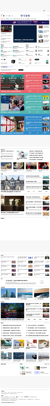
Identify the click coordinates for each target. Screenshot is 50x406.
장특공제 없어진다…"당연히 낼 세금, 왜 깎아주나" (24, 39)
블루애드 (15, 392)
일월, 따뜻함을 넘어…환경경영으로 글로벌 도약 (43, 348)
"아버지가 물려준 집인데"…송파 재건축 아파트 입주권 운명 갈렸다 (31, 360)
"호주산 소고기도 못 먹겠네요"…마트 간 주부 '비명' (6, 270)
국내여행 (34, 319)
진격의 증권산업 (5, 299)
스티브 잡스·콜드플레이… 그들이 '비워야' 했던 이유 (34, 202)
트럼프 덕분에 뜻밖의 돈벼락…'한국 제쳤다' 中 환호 (6, 262)
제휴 (4, 396)
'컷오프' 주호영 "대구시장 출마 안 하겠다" (6, 36)
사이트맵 (14, 396)
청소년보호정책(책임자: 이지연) (33, 396)
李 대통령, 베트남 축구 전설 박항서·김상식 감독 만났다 (31, 170)
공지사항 (21, 364)
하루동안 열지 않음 (45, 22)
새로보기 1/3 (47, 255)
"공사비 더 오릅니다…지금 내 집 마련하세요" (43, 360)
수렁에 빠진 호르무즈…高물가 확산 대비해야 (43, 48)
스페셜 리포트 (3, 287)
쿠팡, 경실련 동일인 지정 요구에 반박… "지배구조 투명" (46, 36)
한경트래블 (2, 301)
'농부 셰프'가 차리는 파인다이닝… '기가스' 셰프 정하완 (34, 309)
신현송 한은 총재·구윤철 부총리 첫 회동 (22, 270)
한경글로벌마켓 (7, 18)
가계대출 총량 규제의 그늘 (29, 55)
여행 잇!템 (46, 319)
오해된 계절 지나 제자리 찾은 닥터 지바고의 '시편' (34, 186)
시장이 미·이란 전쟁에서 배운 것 (30, 51)
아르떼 (2, 173)
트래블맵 (29, 319)
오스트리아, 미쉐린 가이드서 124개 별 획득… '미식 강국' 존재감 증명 (33, 315)
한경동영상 (2, 218)
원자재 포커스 (2, 46)
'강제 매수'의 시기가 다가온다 (5, 360)
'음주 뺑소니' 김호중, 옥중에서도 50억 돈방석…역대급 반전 (37, 330)
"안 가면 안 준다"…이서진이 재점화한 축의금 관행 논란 (16, 280)
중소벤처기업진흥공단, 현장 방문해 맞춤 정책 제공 (18, 348)
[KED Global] (9, 15)
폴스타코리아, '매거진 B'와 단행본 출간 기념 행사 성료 (39, 274)
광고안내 (12, 392)
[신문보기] (1, 15)
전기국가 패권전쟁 (22, 299)
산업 (19, 18)
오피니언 (14, 18)
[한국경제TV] (4, 15)
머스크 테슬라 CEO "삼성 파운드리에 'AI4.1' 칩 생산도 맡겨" (5, 42)
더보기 (35, 18)
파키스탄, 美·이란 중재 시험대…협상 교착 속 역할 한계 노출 (6, 33)
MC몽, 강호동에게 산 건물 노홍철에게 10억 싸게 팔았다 (33, 128)
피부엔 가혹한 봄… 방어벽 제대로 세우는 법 (33, 197)
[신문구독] (12, 15)
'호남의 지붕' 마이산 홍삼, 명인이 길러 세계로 (31, 348)
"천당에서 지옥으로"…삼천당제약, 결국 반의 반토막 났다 (12, 333)
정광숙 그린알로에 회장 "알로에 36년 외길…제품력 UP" (6, 348)
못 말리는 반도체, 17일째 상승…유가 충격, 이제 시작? (18, 48)
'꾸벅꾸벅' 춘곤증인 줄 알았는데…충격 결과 (36, 157)
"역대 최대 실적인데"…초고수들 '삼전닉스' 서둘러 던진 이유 (34, 81)
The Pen (2, 351)
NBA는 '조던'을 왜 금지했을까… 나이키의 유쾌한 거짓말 (34, 208)
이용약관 (22, 396)
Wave (23, 18)
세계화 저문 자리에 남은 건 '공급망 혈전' (30, 48)
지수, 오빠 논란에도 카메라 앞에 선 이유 (22, 159)
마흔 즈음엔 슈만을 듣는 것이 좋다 (31, 181)
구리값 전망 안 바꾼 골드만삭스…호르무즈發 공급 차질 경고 (6, 56)
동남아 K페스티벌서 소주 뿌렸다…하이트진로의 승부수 (39, 270)
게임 (25, 18)
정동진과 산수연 (40, 51)
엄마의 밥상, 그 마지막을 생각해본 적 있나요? (10, 212)
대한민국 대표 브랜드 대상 (8, 338)
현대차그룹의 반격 (38, 299)
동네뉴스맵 (30, 132)
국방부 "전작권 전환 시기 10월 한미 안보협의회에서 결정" (46, 41)
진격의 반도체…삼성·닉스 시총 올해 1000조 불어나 (11, 91)
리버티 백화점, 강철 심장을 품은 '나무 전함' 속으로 (11, 191)
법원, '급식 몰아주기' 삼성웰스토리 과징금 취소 (8, 256)
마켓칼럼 (2, 50)
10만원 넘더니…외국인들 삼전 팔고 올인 (35, 151)
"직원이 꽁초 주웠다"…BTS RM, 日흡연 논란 (43, 170)
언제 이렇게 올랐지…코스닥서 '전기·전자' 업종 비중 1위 (37, 328)
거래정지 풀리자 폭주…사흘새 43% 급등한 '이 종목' (11, 328)
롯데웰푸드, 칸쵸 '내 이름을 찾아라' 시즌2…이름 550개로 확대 (22, 266)
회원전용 (2, 44)
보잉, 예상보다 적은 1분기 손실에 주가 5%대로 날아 (39, 266)
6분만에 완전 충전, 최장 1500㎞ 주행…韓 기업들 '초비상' (12, 325)
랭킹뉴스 (2, 322)
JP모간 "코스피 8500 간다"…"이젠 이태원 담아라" (36, 325)
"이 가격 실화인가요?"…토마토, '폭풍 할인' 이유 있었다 (37, 333)
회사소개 (2, 392)
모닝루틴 (28, 18)
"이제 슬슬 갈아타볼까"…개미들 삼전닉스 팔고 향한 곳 (11, 330)
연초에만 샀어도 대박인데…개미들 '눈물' (35, 155)
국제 (21, 18)
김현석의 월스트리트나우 (16, 46)
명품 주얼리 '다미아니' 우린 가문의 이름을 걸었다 (34, 213)
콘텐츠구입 (7, 396)
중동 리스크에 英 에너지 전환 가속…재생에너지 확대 (18, 56)
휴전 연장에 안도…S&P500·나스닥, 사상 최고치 (10, 112)
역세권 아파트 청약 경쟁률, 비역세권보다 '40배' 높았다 (34, 118)
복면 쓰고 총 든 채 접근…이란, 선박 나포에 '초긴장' (6, 170)
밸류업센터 (45, 132)
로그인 (48, 15)
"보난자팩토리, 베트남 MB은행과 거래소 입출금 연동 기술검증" (22, 257)
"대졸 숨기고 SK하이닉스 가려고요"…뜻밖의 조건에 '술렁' (12, 335)
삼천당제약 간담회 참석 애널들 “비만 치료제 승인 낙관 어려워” (38, 335)
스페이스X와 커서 (40, 55)
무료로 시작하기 (21, 69)
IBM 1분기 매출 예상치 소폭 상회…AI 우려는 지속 (21, 262)
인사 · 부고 (46, 364)
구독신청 (5, 392)
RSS (19, 396)
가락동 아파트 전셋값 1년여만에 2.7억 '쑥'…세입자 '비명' (5, 274)
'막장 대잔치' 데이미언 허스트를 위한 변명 (32, 176)
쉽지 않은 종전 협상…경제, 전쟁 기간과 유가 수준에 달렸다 (6, 52)
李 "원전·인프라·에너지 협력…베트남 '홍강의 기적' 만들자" (46, 26)
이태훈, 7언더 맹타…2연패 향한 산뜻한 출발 (39, 257)
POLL (2, 278)
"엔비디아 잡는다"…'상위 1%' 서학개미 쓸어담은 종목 (6, 266)
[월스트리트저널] (6, 15)
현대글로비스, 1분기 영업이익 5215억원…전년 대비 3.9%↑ (34, 86)
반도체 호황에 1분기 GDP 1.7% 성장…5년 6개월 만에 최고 (6, 39)
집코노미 (11, 18)
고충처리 (9, 392)
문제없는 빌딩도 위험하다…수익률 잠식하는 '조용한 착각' (18, 360)
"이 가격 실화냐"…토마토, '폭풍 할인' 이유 (36, 153)
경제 (17, 18)
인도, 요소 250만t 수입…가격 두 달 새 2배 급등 (6, 48)
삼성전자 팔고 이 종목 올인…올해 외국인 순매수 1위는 (34, 76)
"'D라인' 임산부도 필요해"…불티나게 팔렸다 (18, 170)
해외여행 (40, 319)
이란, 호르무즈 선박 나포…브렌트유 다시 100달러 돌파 (34, 102)
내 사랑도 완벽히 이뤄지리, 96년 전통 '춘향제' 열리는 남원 (12, 319)
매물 (37, 132)
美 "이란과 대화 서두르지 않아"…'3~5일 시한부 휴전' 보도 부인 (33, 107)
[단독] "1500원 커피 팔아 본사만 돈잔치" (7, 157)
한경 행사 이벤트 (3, 364)
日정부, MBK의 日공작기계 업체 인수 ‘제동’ (22, 274)
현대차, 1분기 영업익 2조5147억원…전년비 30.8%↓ (46, 31)
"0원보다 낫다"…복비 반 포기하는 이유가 (7, 152)
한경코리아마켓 (3, 18)
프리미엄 (32, 18)
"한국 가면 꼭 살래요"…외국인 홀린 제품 (35, 159)
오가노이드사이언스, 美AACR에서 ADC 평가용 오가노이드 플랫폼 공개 (39, 262)
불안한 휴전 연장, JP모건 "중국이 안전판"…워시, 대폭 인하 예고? (18, 52)
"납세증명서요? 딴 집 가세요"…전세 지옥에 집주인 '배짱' (12, 133)
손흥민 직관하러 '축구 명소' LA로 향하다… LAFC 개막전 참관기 (33, 304)
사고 (48, 364)
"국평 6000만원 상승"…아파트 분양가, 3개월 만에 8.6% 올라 (34, 123)
